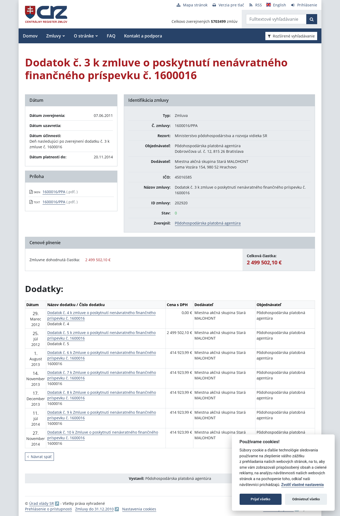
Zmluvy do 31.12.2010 (94, 508)
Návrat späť (39, 456)
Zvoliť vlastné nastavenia (302, 485)
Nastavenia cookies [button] (139, 508)
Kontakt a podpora (143, 36)
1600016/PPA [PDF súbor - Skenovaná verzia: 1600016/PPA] (53, 191)
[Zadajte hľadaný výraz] (276, 19)
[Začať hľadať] (311, 19)
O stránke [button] (84, 36)
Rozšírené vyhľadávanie (291, 36)
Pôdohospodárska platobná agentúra (208, 223)
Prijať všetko (260, 499)
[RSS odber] (255, 4)
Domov (30, 36)
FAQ (111, 36)
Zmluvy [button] (53, 36)
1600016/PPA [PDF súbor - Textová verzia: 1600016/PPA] (53, 201)
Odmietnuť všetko (306, 499)
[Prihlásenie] (303, 4)
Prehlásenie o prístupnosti (48, 508)
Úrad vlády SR (41, 503)
